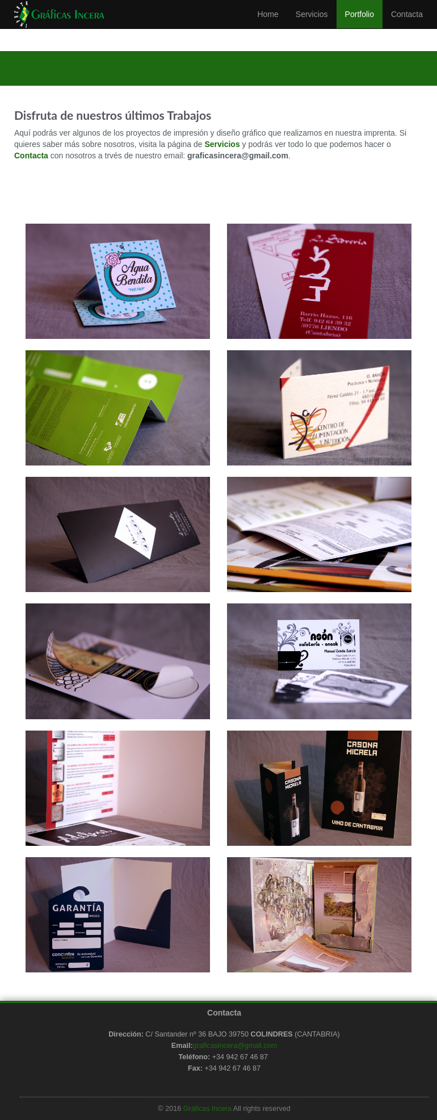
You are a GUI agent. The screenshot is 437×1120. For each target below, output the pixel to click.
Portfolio (359, 25)
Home (267, 25)
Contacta (407, 25)
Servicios (312, 25)
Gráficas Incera (207, 1109)
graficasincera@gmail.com (235, 1046)
